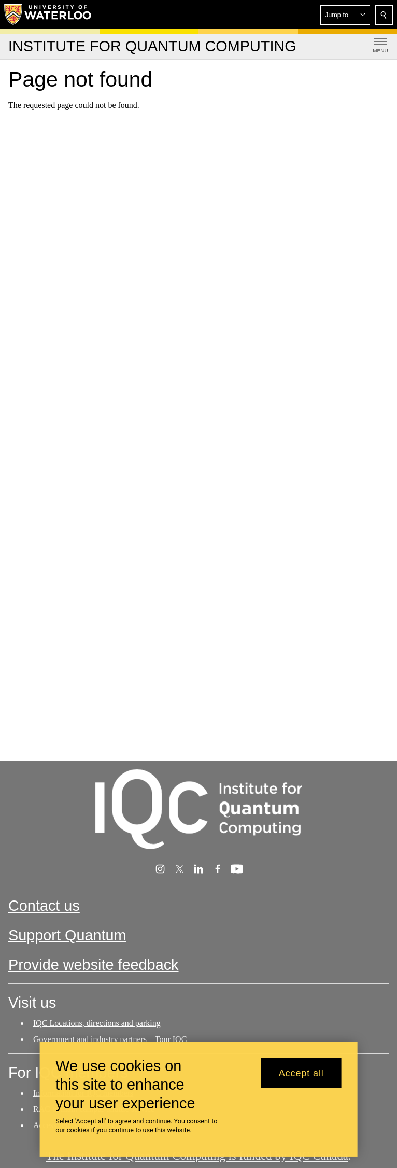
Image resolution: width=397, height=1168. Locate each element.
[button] (345, 15)
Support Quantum (67, 935)
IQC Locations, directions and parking (97, 1023)
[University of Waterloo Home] (48, 14)
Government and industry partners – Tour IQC (110, 1039)
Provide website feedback (93, 964)
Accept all (301, 1073)
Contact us (44, 905)
